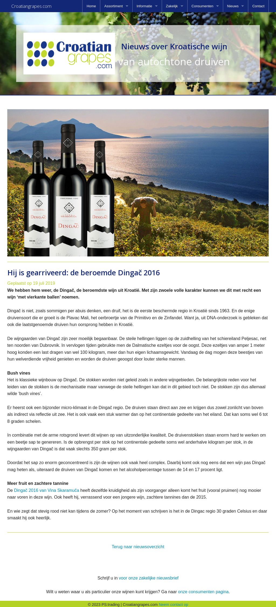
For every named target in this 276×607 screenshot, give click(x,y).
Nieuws (233, 6)
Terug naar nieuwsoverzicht (138, 545)
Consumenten (202, 6)
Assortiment (113, 6)
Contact (258, 6)
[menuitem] (91, 6)
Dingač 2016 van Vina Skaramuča (46, 488)
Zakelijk (172, 6)
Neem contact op (173, 603)
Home (91, 6)
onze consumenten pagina (203, 590)
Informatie (144, 6)
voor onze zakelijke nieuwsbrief (148, 576)
